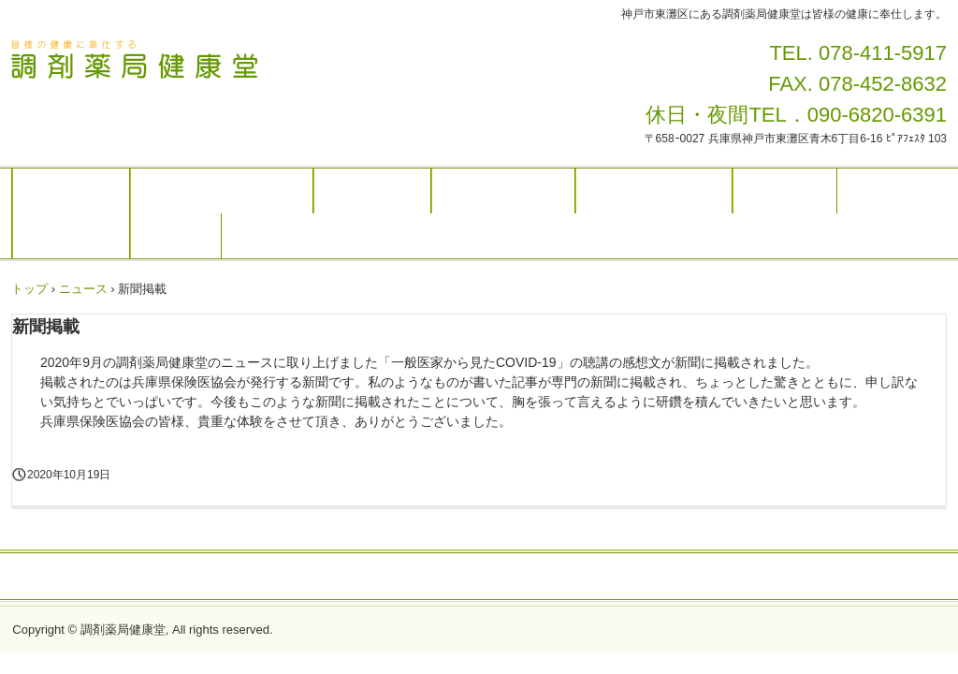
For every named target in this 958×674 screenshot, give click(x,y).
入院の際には (71, 235)
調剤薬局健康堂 (166, 62)
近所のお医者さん (503, 190)
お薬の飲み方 (372, 190)
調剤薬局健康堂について (222, 190)
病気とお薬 (785, 190)
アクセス (176, 235)
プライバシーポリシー (479, 577)
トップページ (71, 190)
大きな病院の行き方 (654, 190)
